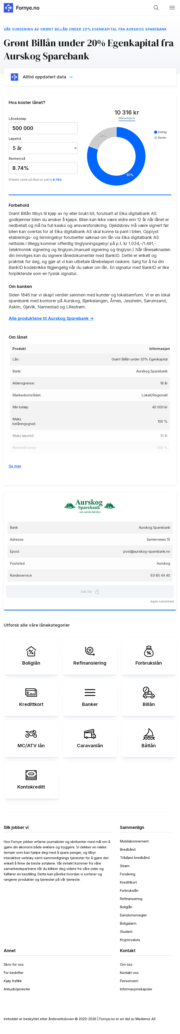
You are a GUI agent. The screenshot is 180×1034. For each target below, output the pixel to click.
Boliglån (126, 907)
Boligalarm (128, 923)
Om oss (126, 964)
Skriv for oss (14, 964)
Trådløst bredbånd (135, 858)
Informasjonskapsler (136, 989)
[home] (21, 7)
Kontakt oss (129, 973)
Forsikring (127, 874)
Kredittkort (128, 882)
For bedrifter (13, 973)
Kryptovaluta (130, 940)
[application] (126, 157)
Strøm (125, 866)
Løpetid (15, 139)
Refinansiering (131, 899)
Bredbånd (127, 849)
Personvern (129, 981)
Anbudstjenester (17, 989)
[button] (172, 7)
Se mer (15, 466)
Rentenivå (17, 159)
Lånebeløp (17, 119)
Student (126, 932)
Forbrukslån (129, 890)
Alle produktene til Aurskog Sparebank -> (51, 318)
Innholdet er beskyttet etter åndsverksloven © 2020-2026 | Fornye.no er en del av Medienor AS (80, 1019)
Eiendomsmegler (133, 915)
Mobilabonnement (134, 841)
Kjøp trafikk (13, 981)
